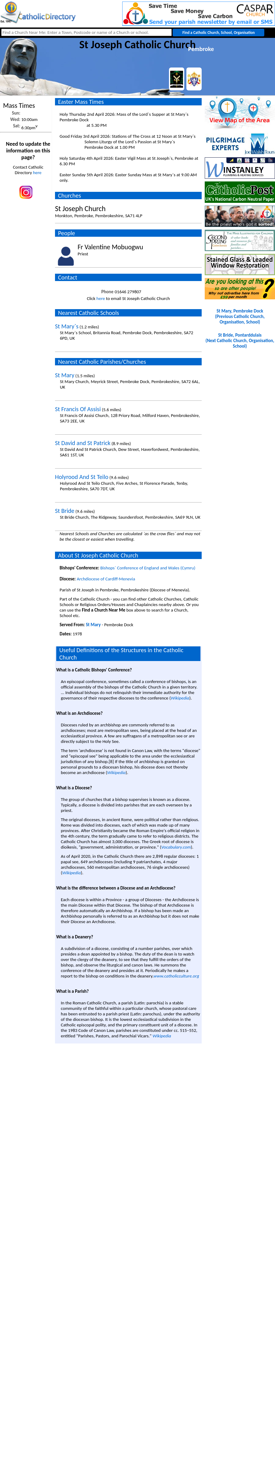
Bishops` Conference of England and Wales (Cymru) (147, 568)
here (37, 172)
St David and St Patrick (82, 443)
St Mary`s (67, 326)
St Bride (64, 510)
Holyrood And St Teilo (81, 477)
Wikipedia (180, 698)
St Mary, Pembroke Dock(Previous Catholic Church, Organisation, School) (240, 316)
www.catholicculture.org (176, 976)
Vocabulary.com (176, 847)
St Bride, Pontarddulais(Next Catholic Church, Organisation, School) (240, 340)
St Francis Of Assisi (78, 409)
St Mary (64, 375)
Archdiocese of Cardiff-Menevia (106, 579)
